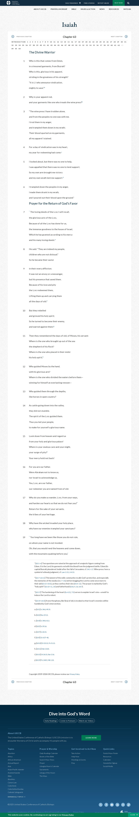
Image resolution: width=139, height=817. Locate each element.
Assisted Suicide (15, 772)
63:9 (38, 637)
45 (59, 45)
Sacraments (44, 768)
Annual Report (14, 762)
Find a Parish (89, 3)
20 (86, 42)
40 (41, 45)
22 (93, 42)
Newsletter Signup (111, 762)
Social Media (108, 765)
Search (128, 2)
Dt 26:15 (46, 654)
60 (112, 45)
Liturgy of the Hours (48, 772)
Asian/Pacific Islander (17, 768)
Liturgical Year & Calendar (51, 765)
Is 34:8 (44, 620)
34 (20, 45)
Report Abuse (103, 3)
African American (15, 759)
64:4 (77, 583)
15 (69, 42)
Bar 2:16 (54, 654)
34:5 (89, 568)
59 (108, 45)
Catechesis (12, 785)
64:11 (43, 577)
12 (58, 42)
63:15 (44, 583)
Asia (10, 765)
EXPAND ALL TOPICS (15, 796)
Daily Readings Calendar (80, 3)
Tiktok (129, 804)
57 (101, 45)
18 (79, 42)
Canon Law (12, 781)
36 (27, 45)
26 (108, 42)
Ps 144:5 (45, 659)
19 (83, 42)
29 (118, 42)
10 (51, 42)
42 (48, 45)
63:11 (39, 648)
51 (80, 45)
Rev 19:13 (46, 614)
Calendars (107, 759)
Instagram (124, 804)
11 (54, 42)
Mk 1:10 (53, 659)
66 (20, 49)
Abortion (11, 752)
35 (23, 45)
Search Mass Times (48, 759)
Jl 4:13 (74, 571)
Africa (10, 755)
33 (16, 45)
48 (69, 45)
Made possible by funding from (107, 812)
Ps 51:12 (54, 642)
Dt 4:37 (44, 637)
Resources (107, 755)
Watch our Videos (85, 720)
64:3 (50, 583)
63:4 (39, 620)
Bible (10, 775)
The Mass (44, 775)
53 (87, 45)
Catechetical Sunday (16, 788)
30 (122, 42)
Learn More (91, 737)
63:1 (38, 562)
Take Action (76, 752)
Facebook (108, 804)
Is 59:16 (45, 625)
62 (119, 45)
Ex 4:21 (69, 591)
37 (30, 45)
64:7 (82, 586)
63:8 (73, 586)
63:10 (47, 586)
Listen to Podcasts (68, 720)
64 (13, 49)
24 (100, 42)
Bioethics (12, 778)
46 (62, 45)
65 (16, 49)
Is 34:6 (44, 608)
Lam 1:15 (67, 571)
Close (132, 815)
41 (44, 45)
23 (97, 42)
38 (34, 45)
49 (73, 45)
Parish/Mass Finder (111, 752)
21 (90, 42)
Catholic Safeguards (16, 791)
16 (72, 42)
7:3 (74, 591)
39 (37, 45)
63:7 (38, 577)
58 (105, 45)
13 (61, 42)
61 (115, 45)
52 (83, 45)
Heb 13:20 (47, 648)
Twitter (103, 804)
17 (76, 42)
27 (111, 42)
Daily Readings (71, 3)
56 (98, 45)
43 (51, 45)
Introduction (19, 42)
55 (94, 45)
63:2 (39, 614)
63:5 (39, 625)
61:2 (50, 620)
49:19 (50, 608)
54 (90, 45)
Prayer (42, 762)
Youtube (113, 804)
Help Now (119, 3)
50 (76, 45)
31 (125, 42)
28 (115, 42)
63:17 (38, 591)
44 (55, 45)
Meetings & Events (79, 759)
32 (13, 45)
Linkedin (118, 804)
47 (66, 45)
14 (65, 42)
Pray (73, 762)
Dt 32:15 (46, 642)
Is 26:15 (45, 631)
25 (104, 42)
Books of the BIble (47, 755)
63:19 (38, 600)
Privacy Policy (76, 673)
